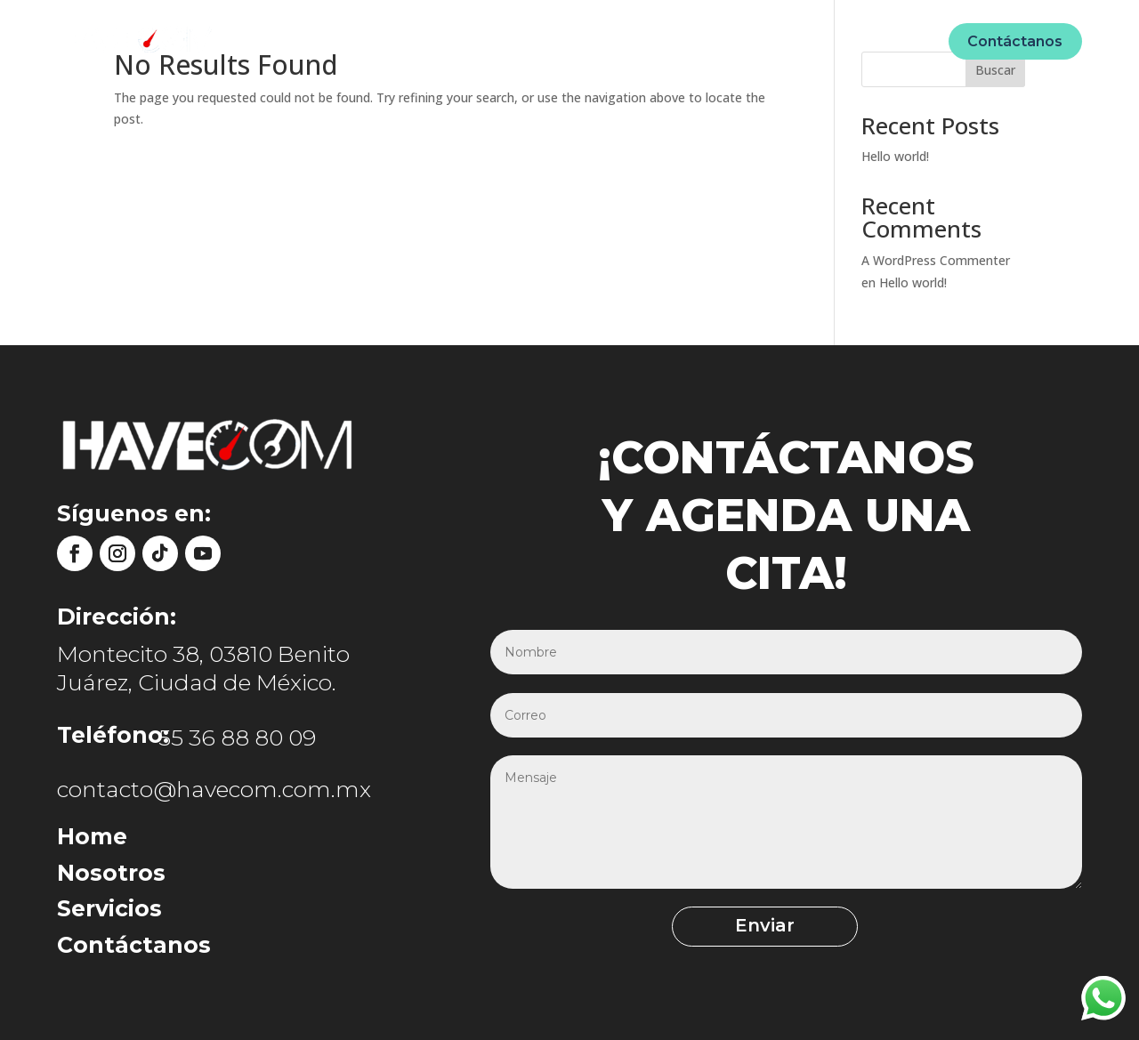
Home (396, 40)
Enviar (740, 926)
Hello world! (895, 156)
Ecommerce (720, 40)
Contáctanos (1014, 41)
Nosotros (473, 40)
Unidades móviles (592, 40)
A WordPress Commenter (935, 260)
